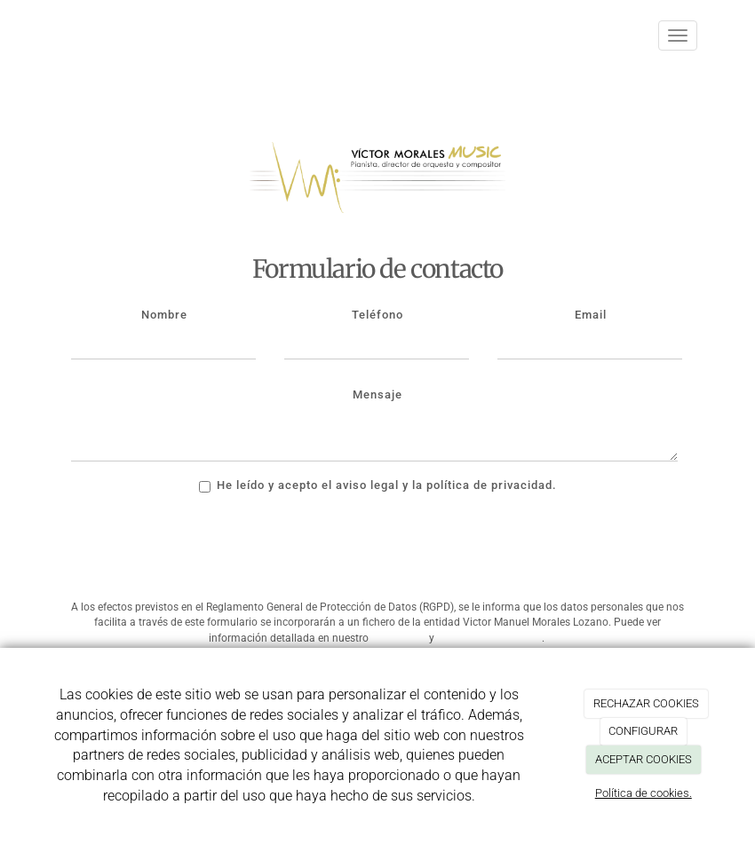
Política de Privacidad (489, 638)
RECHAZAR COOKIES (646, 703)
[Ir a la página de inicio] (40, 35)
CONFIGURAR (643, 731)
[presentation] (206, 552)
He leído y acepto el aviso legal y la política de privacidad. (378, 485)
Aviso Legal (398, 638)
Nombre (164, 314)
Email (591, 314)
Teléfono (377, 314)
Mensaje (377, 394)
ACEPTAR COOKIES (643, 759)
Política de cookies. (643, 793)
